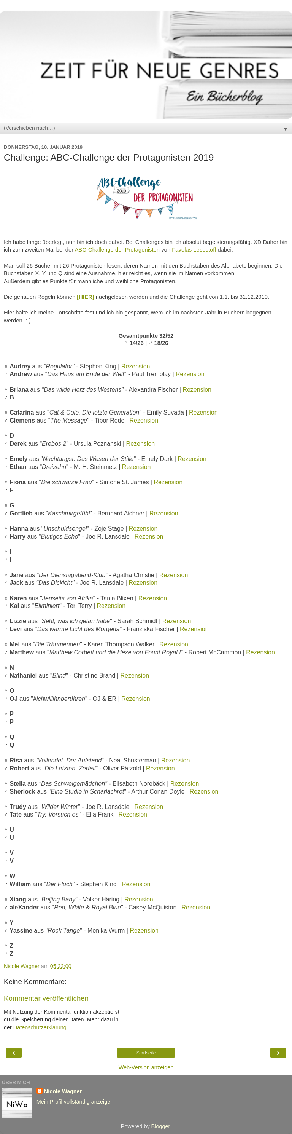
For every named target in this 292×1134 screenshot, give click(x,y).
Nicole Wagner (63, 1091)
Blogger (160, 1126)
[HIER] (85, 297)
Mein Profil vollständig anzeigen (74, 1102)
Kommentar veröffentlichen (46, 998)
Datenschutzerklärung (40, 1027)
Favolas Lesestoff (194, 250)
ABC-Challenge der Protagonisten (117, 250)
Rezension (135, 366)
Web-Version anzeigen (146, 1067)
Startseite (146, 1053)
